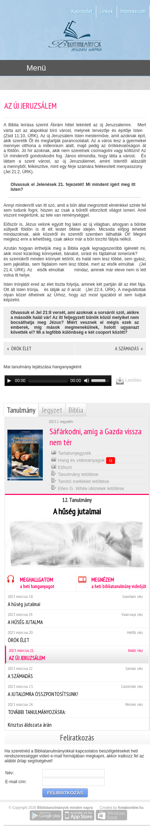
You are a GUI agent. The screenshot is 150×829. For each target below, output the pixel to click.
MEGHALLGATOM (29, 581)
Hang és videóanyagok (83, 460)
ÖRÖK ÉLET (77, 636)
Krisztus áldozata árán (77, 724)
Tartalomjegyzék (71, 452)
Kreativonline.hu (131, 808)
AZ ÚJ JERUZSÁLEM (77, 654)
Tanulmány (21, 410)
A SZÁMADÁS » (129, 348)
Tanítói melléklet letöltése (80, 480)
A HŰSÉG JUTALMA (77, 618)
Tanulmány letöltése (74, 473)
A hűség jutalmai (77, 600)
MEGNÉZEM (111, 581)
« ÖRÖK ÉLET (19, 348)
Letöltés (129, 380)
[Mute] (87, 380)
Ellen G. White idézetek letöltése (87, 487)
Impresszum (133, 11)
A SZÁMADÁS (77, 672)
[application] (58, 380)
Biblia (76, 410)
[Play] (9, 380)
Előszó (61, 466)
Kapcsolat (81, 11)
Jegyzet (52, 410)
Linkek (106, 11)
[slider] (48, 380)
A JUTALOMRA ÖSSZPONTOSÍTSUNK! (77, 690)
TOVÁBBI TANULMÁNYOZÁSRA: (77, 708)
